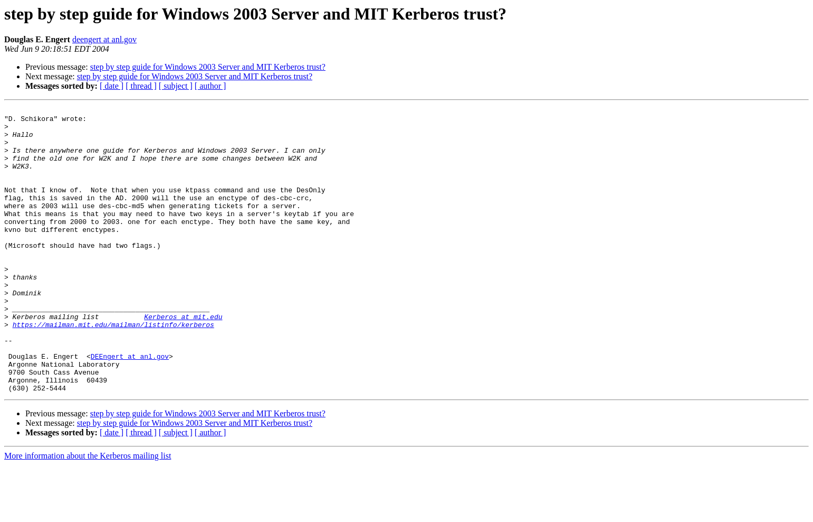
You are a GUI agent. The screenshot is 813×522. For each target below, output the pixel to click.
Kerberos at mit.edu (183, 359)
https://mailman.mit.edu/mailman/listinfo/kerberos (113, 369)
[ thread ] (141, 85)
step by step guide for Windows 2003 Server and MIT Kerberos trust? (208, 66)
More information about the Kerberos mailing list (87, 512)
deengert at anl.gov (104, 39)
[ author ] (210, 85)
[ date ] (111, 85)
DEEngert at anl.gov (130, 407)
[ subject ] (176, 85)
